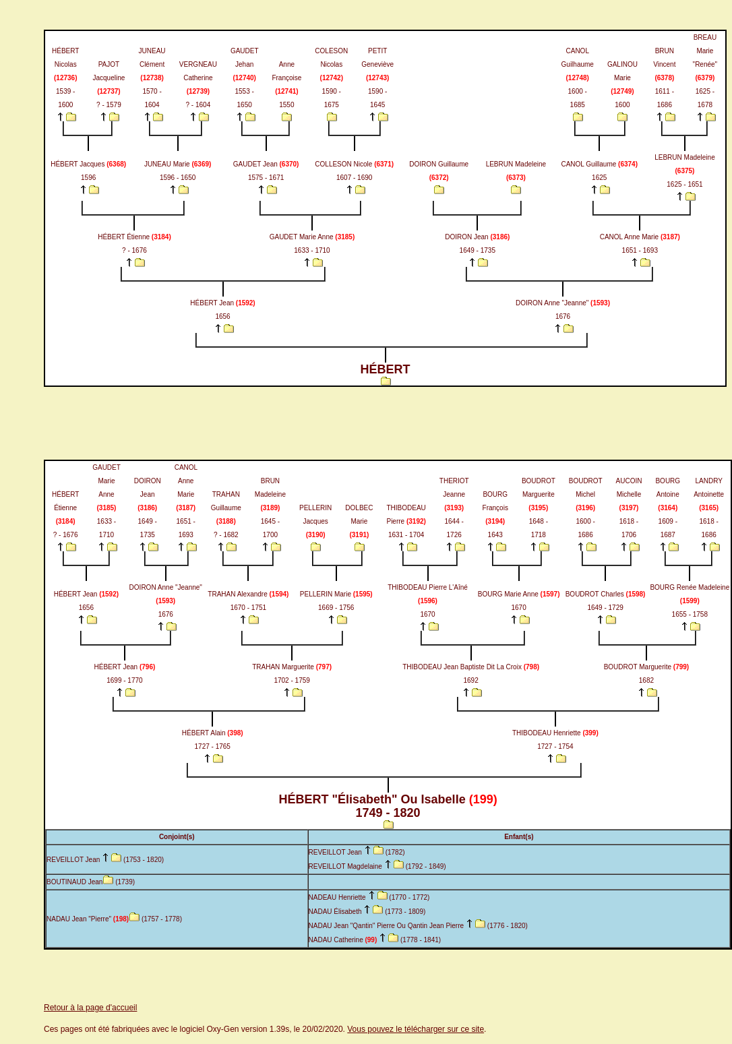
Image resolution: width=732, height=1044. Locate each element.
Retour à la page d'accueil (90, 1007)
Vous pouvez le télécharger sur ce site (415, 1029)
